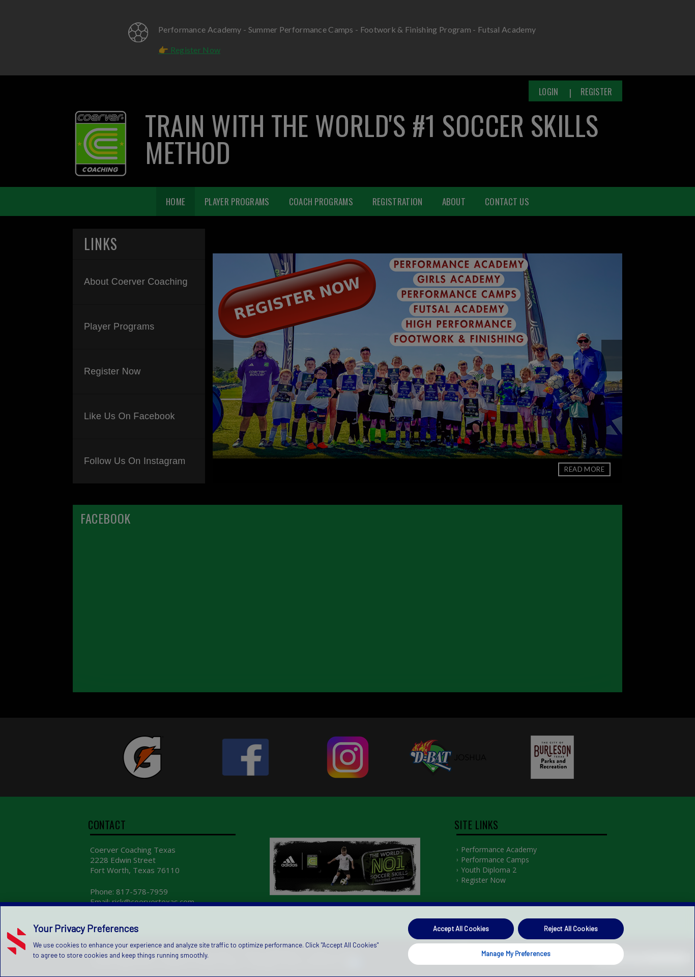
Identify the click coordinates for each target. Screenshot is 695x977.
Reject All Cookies (571, 929)
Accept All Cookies (461, 929)
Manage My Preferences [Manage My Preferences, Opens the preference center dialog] (516, 953)
